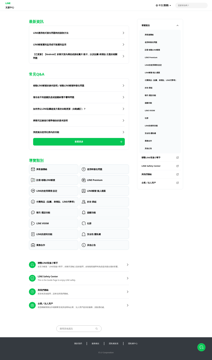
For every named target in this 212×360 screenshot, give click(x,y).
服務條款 (95, 343)
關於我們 (78, 343)
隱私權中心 (133, 343)
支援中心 (9, 7)
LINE (7, 3)
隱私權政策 (113, 343)
